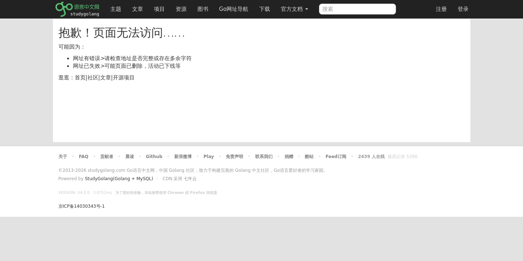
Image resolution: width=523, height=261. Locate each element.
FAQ (83, 156)
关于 (62, 156)
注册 (441, 9)
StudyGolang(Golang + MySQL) (119, 178)
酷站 (309, 156)
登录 (463, 9)
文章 (137, 9)
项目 (159, 9)
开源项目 (124, 77)
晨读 (129, 156)
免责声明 (234, 156)
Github (154, 156)
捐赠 (289, 156)
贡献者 (106, 156)
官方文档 (294, 9)
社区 (92, 77)
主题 (115, 9)
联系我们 (264, 156)
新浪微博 (183, 156)
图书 (202, 9)
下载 (264, 9)
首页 (80, 77)
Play (209, 156)
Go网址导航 (234, 7)
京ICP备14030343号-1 (81, 206)
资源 (181, 9)
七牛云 (190, 178)
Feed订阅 (336, 156)
